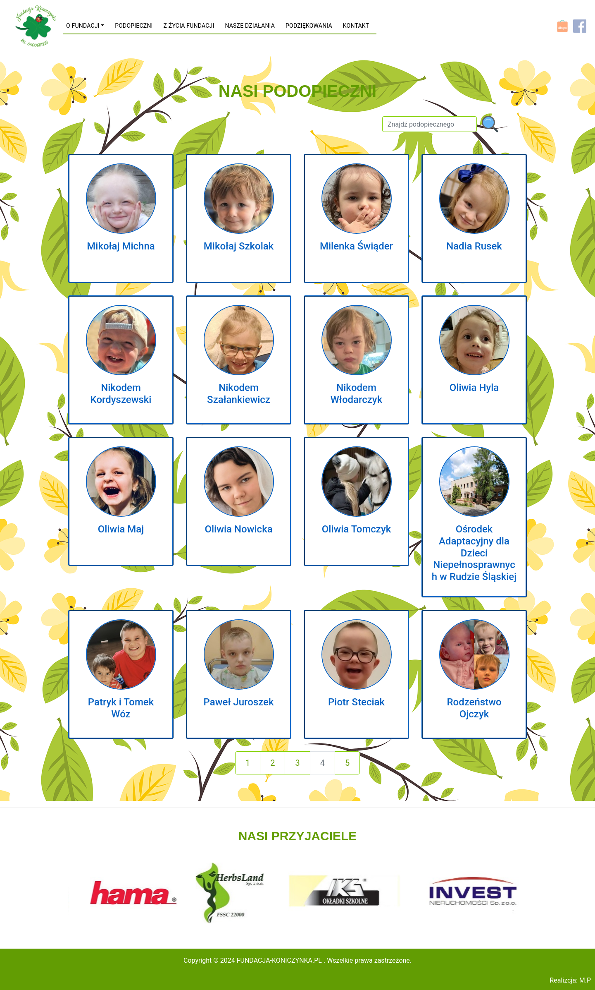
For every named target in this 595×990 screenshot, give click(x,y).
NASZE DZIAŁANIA (250, 25)
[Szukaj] (429, 124)
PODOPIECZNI (133, 25)
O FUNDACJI (83, 25)
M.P (585, 980)
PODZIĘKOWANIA (309, 25)
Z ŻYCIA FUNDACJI (189, 25)
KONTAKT (356, 25)
